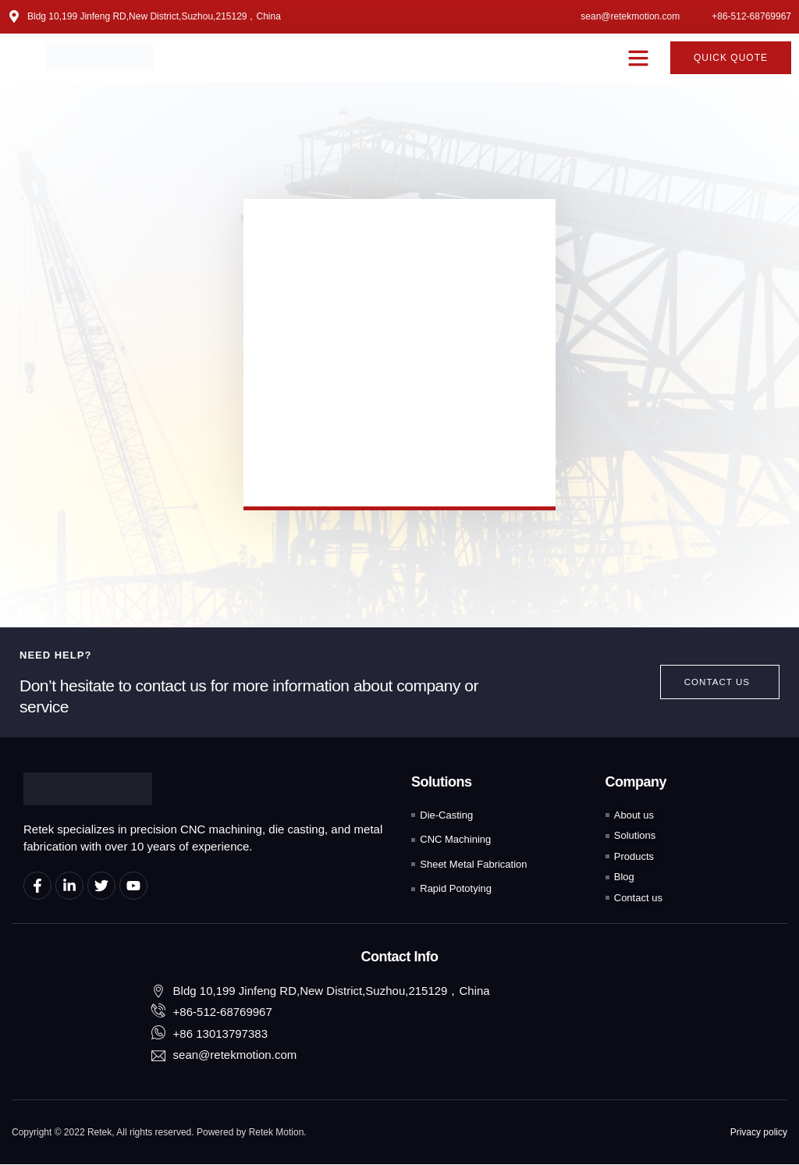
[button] (638, 57)
